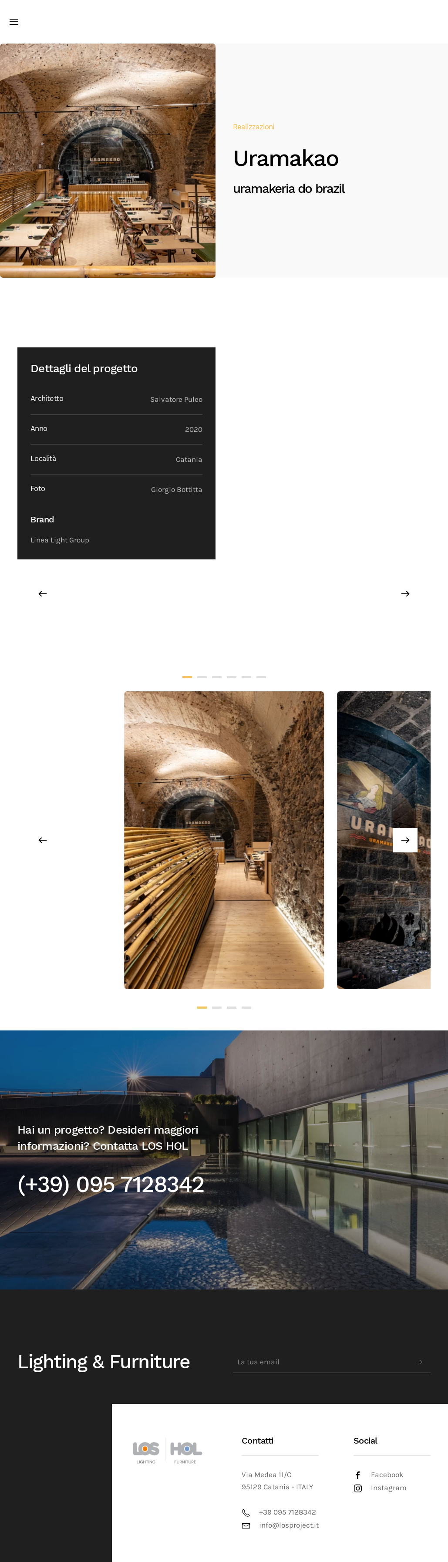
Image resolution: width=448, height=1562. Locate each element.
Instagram (389, 1488)
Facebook (387, 1475)
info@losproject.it (289, 1525)
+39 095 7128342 (287, 1512)
